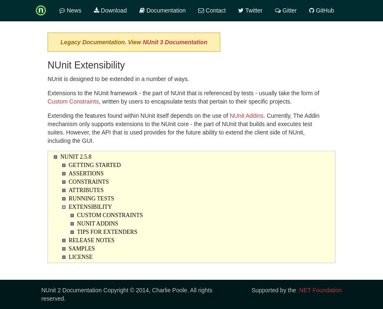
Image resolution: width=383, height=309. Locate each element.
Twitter (250, 10)
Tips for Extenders (107, 232)
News (70, 10)
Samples (82, 249)
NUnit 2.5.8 (76, 157)
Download (110, 10)
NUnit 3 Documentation (175, 42)
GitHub (321, 10)
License (81, 257)
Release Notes (92, 240)
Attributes (86, 190)
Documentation (162, 10)
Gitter (286, 10)
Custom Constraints (73, 101)
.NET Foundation (319, 290)
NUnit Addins (247, 115)
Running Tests (91, 198)
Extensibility (90, 207)
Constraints (89, 182)
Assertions (86, 173)
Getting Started (95, 165)
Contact (212, 10)
